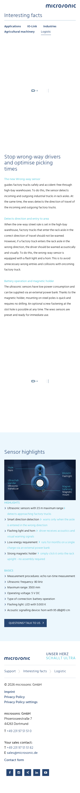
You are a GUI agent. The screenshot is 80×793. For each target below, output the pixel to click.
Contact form (14, 760)
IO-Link (32, 26)
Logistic (46, 31)
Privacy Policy (14, 697)
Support (10, 671)
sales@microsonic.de (22, 753)
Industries (49, 26)
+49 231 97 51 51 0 (19, 731)
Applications (12, 26)
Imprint (9, 692)
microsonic (17, 660)
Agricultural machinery (19, 31)
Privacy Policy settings (21, 702)
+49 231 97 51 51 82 (20, 748)
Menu (6, 5)
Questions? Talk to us (24, 623)
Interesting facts (35, 671)
